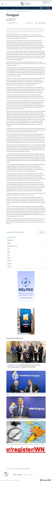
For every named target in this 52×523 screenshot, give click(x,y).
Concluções (9, 263)
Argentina (9, 243)
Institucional (5, 8)
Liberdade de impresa (15, 8)
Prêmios (41, 8)
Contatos (31, 474)
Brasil (8, 255)
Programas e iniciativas (26, 8)
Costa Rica (9, 266)
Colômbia (9, 260)
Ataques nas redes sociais (12, 246)
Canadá (8, 257)
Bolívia (8, 252)
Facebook (15, 474)
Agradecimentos (10, 240)
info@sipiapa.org (26, 474)
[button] (46, 2)
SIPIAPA (7, 11)
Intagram (19, 474)
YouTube (14, 474)
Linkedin (20, 474)
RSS (34, 474)
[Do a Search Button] (6, 3)
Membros (48, 8)
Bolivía (8, 249)
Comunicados (36, 8)
